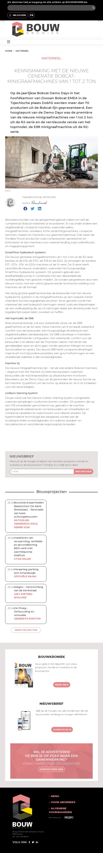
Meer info (62, 684)
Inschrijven (83, 471)
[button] (66, 796)
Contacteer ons (51, 769)
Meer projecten (26, 630)
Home (8, 50)
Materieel (22, 50)
